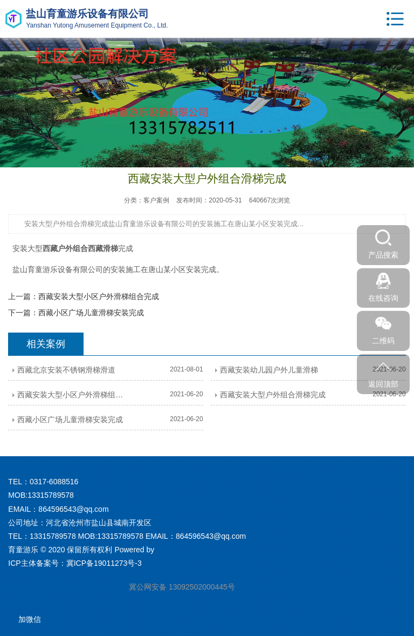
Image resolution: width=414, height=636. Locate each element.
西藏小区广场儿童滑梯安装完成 (91, 312)
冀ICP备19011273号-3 (104, 563)
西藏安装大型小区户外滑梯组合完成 (98, 296)
